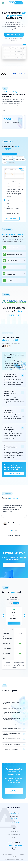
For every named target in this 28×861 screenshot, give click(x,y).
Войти (11, 2)
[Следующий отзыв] (25, 512)
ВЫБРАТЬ (14, 619)
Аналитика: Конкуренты (8, 159)
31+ (10, 342)
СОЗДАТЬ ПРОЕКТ (12, 218)
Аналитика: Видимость (18, 156)
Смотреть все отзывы (14, 532)
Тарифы (14, 824)
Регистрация (18, 2)
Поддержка (14, 827)
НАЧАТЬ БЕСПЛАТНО (14, 787)
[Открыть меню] (25, 2)
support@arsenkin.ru (14, 810)
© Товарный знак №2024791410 (14, 855)
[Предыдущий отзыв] (3, 512)
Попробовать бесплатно (14, 34)
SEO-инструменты (14, 830)
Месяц (16, 599)
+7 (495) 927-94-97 (14, 819)
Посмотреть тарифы (14, 469)
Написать (14, 814)
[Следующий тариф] (24, 612)
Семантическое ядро (7, 156)
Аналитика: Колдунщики (20, 159)
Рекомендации (11, 162)
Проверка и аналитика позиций (9, 153)
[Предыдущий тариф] (3, 612)
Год (11, 599)
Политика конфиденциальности (14, 858)
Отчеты (4, 162)
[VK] (15, 845)
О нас (14, 834)
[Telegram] (12, 845)
